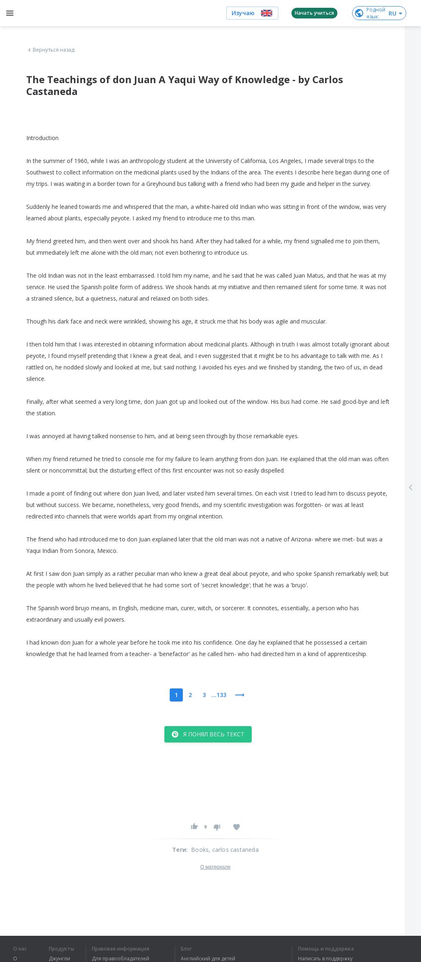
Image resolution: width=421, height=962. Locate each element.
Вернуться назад (50, 50)
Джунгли (59, 958)
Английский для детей (208, 958)
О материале (215, 867)
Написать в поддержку (325, 958)
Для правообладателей (120, 958)
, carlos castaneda (234, 849)
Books (200, 849)
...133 (219, 695)
